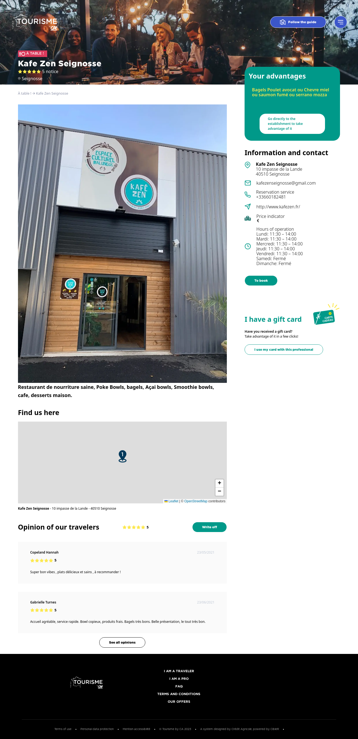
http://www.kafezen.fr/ (278, 207)
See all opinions (122, 642)
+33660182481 (271, 197)
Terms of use (62, 729)
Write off (209, 527)
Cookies (296, 729)
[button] (123, 456)
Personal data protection (97, 729)
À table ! (24, 93)
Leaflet (171, 501)
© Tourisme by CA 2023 (175, 729)
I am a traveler (179, 671)
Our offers (179, 701)
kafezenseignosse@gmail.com (286, 183)
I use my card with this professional (283, 349)
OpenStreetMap (195, 501)
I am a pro (179, 678)
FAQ (179, 686)
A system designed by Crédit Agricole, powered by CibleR (239, 729)
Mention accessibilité (136, 729)
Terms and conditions (178, 694)
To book (261, 280)
